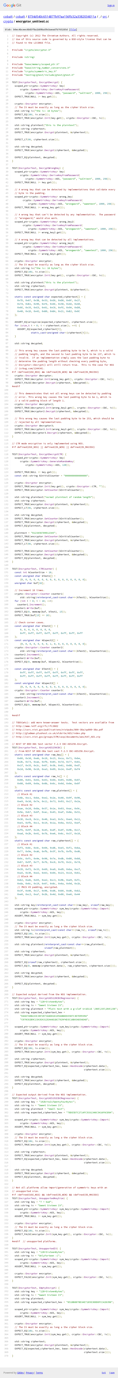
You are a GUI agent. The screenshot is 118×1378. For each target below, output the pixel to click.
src (105, 16)
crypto (8, 21)
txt (104, 1372)
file (73, 29)
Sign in (111, 5)
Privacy (30, 1372)
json (112, 1372)
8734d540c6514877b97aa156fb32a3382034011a (62, 16)
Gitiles (20, 1372)
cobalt (8, 16)
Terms (39, 1372)
